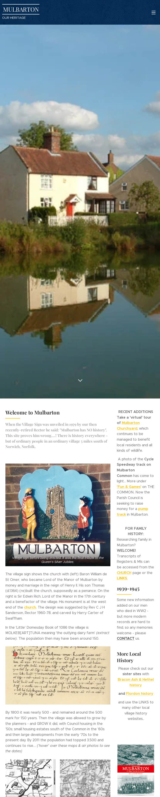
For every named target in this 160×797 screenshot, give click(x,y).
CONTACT (125, 638)
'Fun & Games (129, 487)
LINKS (122, 578)
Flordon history (139, 693)
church (30, 607)
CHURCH (124, 573)
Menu (153, 12)
